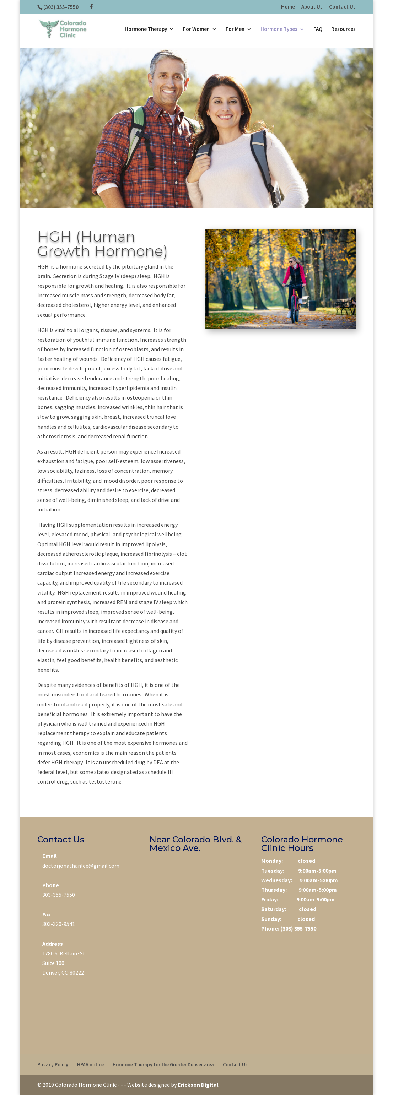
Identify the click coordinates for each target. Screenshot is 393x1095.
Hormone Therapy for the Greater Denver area (163, 1064)
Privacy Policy (52, 1064)
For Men (235, 29)
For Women (196, 29)
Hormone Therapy (146, 29)
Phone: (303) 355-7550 (288, 928)
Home (288, 7)
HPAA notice (90, 1064)
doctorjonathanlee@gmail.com (80, 865)
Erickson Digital (198, 1084)
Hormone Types (278, 29)
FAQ (317, 29)
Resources (343, 29)
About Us (312, 7)
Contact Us (342, 7)
